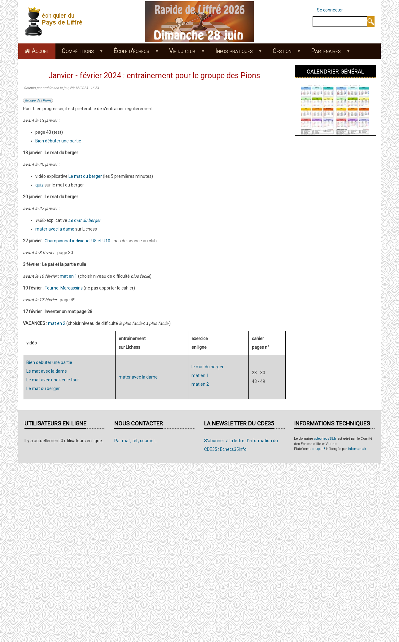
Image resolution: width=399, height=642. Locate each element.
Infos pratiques (235, 53)
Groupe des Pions (38, 100)
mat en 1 (68, 276)
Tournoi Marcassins (64, 287)
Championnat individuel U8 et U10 (77, 240)
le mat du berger (207, 366)
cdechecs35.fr (325, 439)
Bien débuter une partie (58, 140)
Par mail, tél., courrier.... (136, 440)
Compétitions (79, 53)
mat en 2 (56, 323)
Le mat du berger (85, 176)
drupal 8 (318, 449)
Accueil (41, 51)
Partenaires (327, 53)
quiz (39, 184)
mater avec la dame (54, 229)
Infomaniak (357, 449)
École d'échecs (133, 53)
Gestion (283, 53)
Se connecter (330, 9)
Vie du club (184, 53)
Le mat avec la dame (46, 371)
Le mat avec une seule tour (52, 379)
